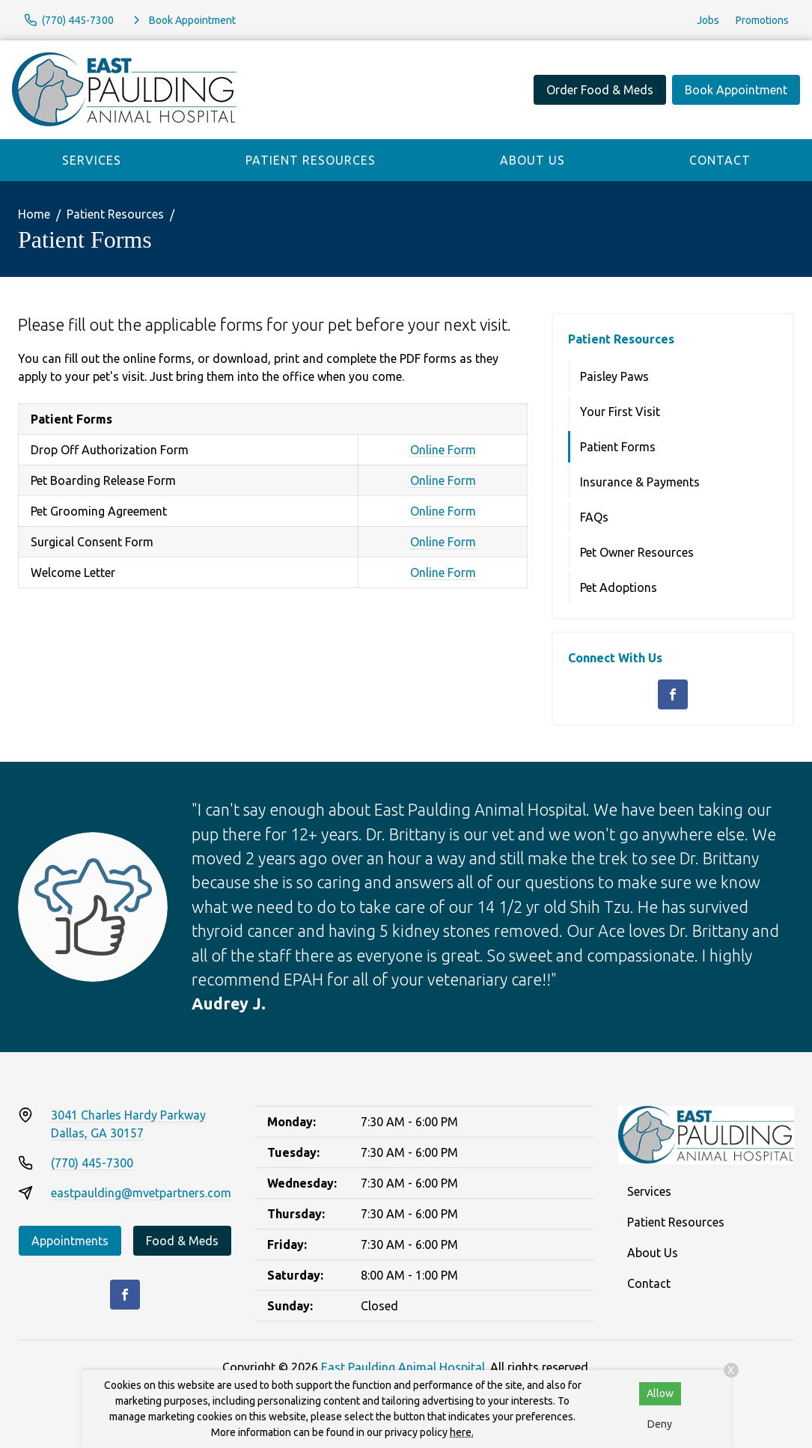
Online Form (443, 449)
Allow (660, 1393)
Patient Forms (618, 446)
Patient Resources (310, 160)
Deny (659, 1424)
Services (91, 160)
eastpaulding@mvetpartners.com (141, 1193)
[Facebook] (673, 694)
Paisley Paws (614, 376)
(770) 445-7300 (92, 1163)
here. (462, 1432)
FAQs (594, 517)
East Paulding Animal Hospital (403, 1367)
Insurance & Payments (640, 482)
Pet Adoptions (618, 587)
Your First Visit (620, 411)
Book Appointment (736, 90)
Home (34, 214)
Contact (720, 160)
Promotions (762, 20)
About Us (532, 160)
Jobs (708, 20)
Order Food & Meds (599, 90)
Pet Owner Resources (637, 552)
